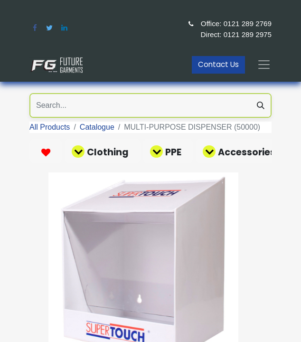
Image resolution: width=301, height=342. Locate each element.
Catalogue (97, 127)
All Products (49, 127)
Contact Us (218, 64)
